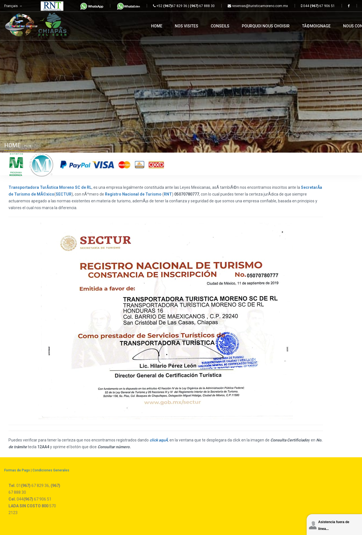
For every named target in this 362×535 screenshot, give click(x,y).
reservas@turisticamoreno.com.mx (258, 6)
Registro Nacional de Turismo (133, 194)
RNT (168, 194)
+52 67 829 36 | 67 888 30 (184, 6)
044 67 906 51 (318, 6)
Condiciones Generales (51, 470)
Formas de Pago (17, 470)
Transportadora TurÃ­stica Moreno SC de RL (50, 187)
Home (12, 145)
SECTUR (64, 194)
